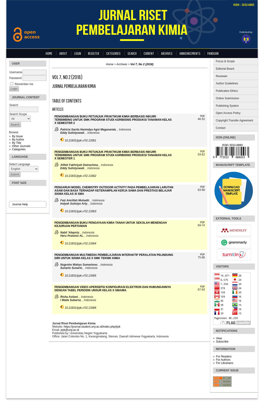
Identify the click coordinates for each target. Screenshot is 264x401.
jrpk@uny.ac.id (70, 330)
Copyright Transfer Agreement (234, 120)
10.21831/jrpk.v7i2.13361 (80, 140)
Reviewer (221, 76)
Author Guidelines (227, 83)
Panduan (213, 53)
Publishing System (227, 105)
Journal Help (20, 204)
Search (132, 53)
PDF (202, 116)
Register (93, 53)
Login (77, 53)
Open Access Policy (228, 113)
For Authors (223, 359)
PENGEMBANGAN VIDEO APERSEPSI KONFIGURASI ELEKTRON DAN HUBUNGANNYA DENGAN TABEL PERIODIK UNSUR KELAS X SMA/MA (112, 288)
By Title (16, 142)
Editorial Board (225, 68)
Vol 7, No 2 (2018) (141, 64)
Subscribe (222, 341)
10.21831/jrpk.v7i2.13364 (80, 243)
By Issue (17, 136)
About (63, 53)
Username (15, 72)
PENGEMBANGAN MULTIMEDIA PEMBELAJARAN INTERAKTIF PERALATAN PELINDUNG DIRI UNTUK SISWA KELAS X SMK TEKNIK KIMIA (113, 256)
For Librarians (224, 363)
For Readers (224, 356)
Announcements (189, 53)
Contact (220, 128)
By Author (18, 139)
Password (15, 78)
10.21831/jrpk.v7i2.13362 (80, 176)
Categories (19, 149)
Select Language (19, 164)
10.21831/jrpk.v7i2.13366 (80, 307)
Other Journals (21, 146)
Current (149, 53)
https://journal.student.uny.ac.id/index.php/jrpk (92, 326)
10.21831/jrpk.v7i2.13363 (80, 211)
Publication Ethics (227, 91)
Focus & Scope (225, 61)
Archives (167, 53)
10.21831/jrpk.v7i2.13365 (80, 275)
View (219, 338)
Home (49, 53)
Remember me (24, 84)
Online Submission (227, 98)
